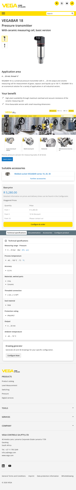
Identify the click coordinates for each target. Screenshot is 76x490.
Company (6, 426)
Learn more (7, 159)
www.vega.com (7, 455)
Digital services (8, 398)
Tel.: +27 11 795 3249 (10, 449)
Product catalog (8, 381)
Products (7, 376)
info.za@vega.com (9, 452)
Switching (5, 389)
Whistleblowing (67, 476)
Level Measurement (9, 385)
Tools (5, 408)
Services (6, 417)
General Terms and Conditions (14, 476)
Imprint (31, 476)
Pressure (5, 394)
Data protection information (48, 476)
